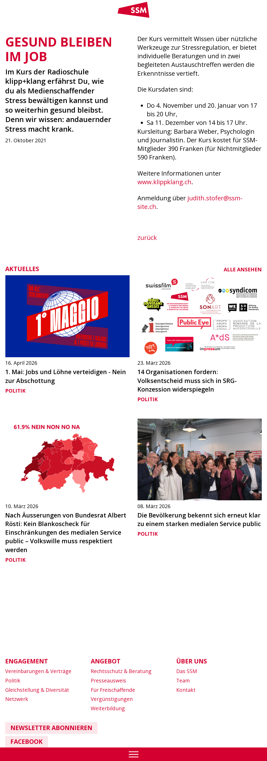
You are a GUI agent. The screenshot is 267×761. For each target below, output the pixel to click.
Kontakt (186, 689)
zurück (147, 237)
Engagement (26, 661)
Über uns (191, 661)
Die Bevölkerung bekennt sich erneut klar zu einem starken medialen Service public (199, 519)
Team (183, 680)
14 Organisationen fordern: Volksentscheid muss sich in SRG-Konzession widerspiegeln (187, 380)
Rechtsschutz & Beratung (121, 671)
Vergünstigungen (112, 698)
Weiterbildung (108, 708)
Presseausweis (108, 680)
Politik (15, 390)
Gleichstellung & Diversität (37, 689)
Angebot (105, 661)
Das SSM (186, 671)
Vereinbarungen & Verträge (38, 671)
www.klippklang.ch (164, 182)
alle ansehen (243, 269)
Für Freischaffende (113, 689)
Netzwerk (16, 698)
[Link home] (133, 16)
